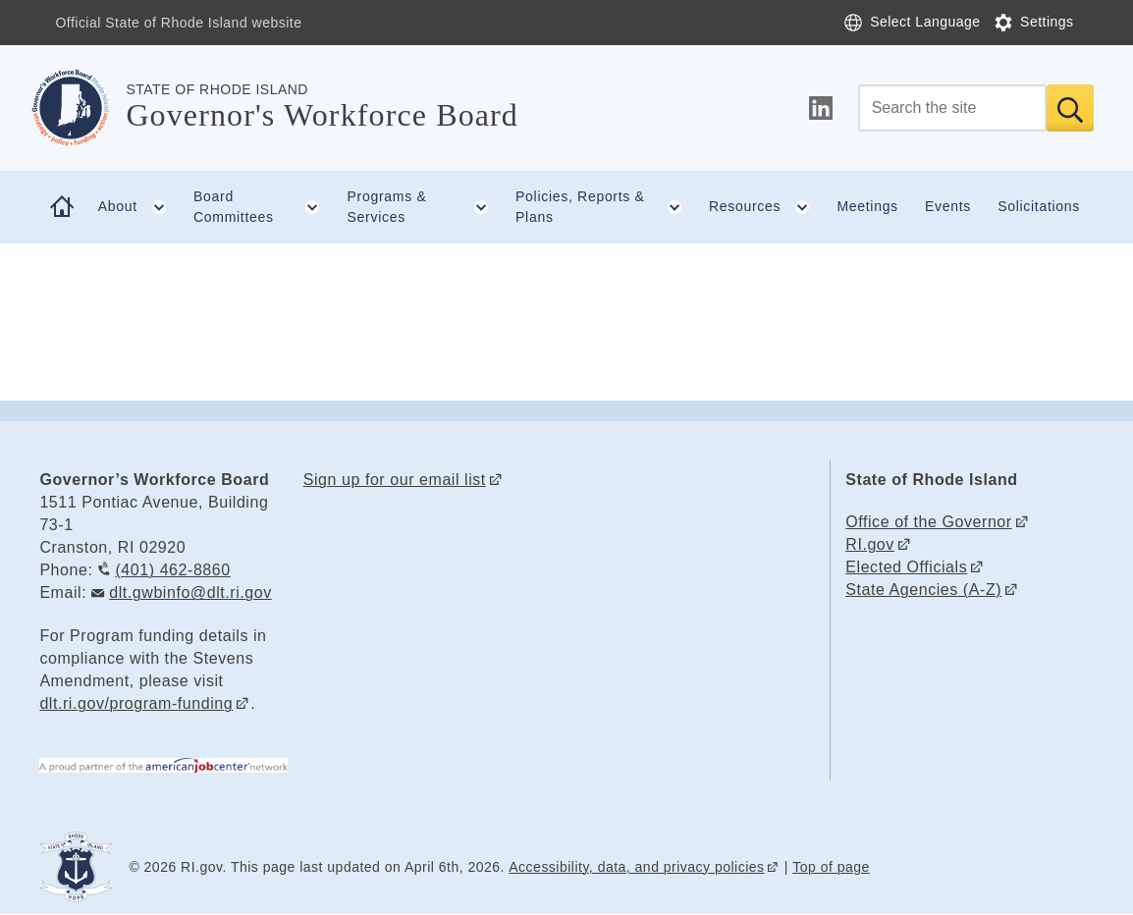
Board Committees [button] (263, 207)
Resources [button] (766, 207)
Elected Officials (906, 567)
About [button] (139, 207)
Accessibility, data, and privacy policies (636, 867)
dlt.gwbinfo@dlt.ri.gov (190, 592)
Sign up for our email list (394, 479)
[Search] (952, 108)
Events (948, 206)
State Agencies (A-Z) (923, 589)
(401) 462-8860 (172, 570)
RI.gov (869, 544)
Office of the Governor (928, 521)
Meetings (866, 206)
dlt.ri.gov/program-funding (136, 703)
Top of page (831, 867)
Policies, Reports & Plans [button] (605, 207)
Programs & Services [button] (425, 207)
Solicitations (1039, 206)
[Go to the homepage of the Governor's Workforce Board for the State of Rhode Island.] (82, 108)
